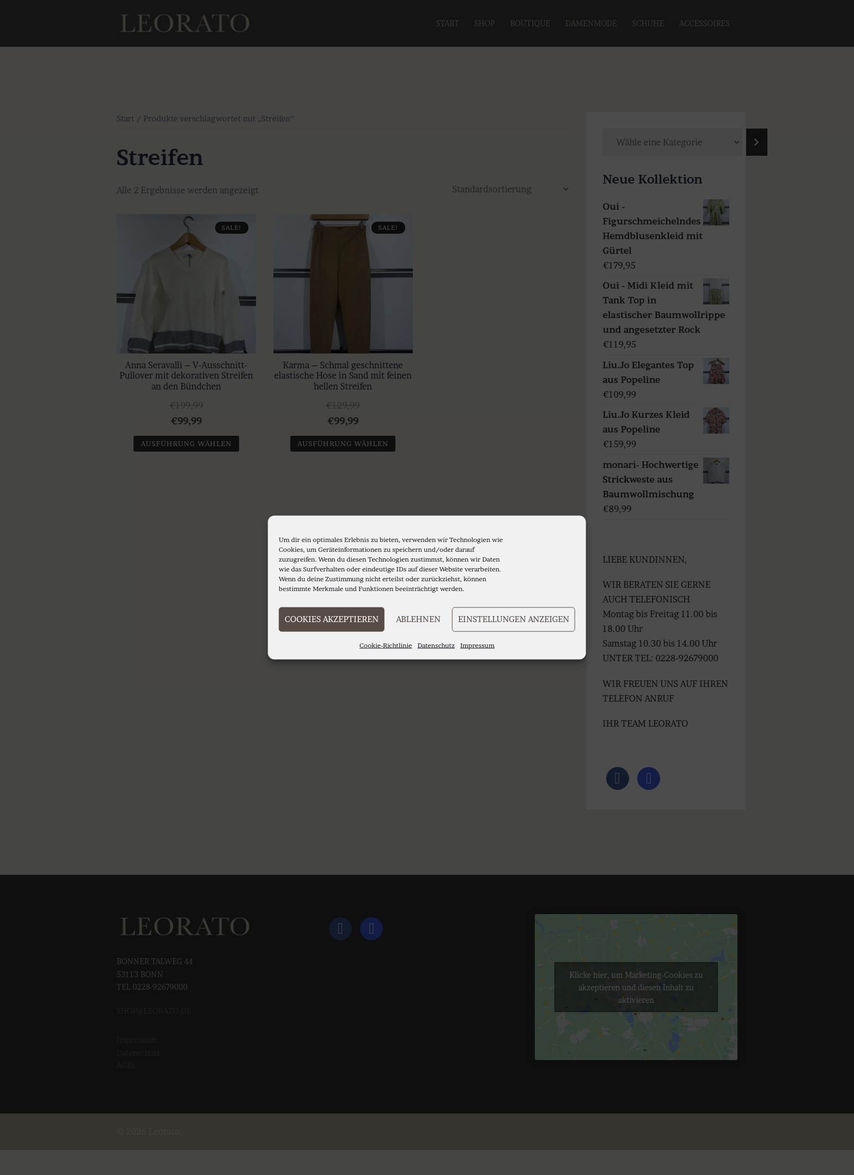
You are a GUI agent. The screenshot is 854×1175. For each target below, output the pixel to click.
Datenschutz (436, 645)
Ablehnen (418, 619)
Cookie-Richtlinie (385, 645)
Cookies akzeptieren (332, 619)
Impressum (477, 645)
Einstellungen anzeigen (513, 619)
